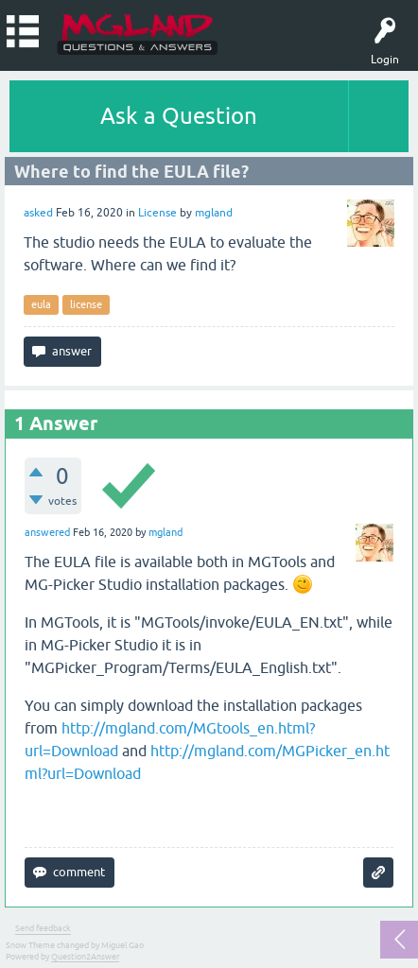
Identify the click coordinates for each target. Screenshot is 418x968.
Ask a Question (178, 116)
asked (38, 212)
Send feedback (43, 928)
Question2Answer (85, 956)
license (86, 304)
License (157, 212)
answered (47, 532)
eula (41, 304)
